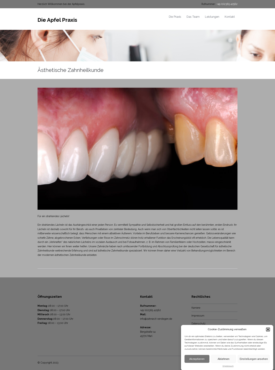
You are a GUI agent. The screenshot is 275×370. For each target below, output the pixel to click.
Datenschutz (199, 323)
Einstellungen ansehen (254, 361)
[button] (268, 331)
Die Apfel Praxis (57, 20)
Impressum (228, 368)
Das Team (193, 16)
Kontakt (229, 16)
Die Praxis (175, 16)
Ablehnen (223, 361)
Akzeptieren (196, 361)
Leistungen (212, 16)
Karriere (196, 307)
